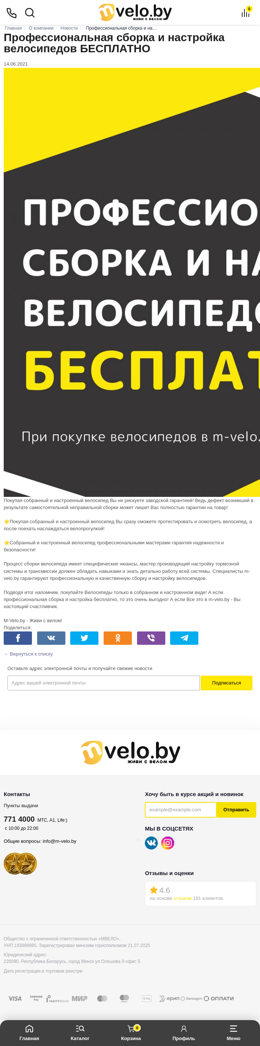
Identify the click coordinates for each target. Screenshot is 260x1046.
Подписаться (226, 683)
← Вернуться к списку (28, 654)
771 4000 (19, 819)
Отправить (236, 809)
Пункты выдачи (21, 805)
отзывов (182, 898)
